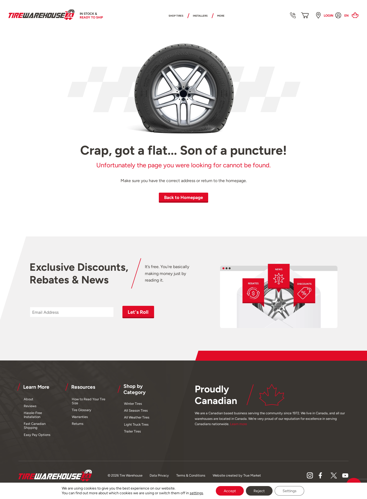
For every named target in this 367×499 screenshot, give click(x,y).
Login (328, 16)
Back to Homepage (183, 197)
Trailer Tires (132, 431)
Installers (202, 15)
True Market (252, 475)
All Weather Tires (136, 417)
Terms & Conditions (190, 475)
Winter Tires (133, 403)
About (28, 398)
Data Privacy (159, 475)
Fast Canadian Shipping (35, 425)
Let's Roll (137, 312)
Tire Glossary (81, 409)
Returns (77, 423)
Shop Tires (168, 15)
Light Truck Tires (136, 424)
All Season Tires (136, 410)
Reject (259, 490)
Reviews (30, 405)
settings (196, 493)
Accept (229, 490)
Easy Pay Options (37, 434)
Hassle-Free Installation (33, 414)
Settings (290, 490)
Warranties (80, 416)
